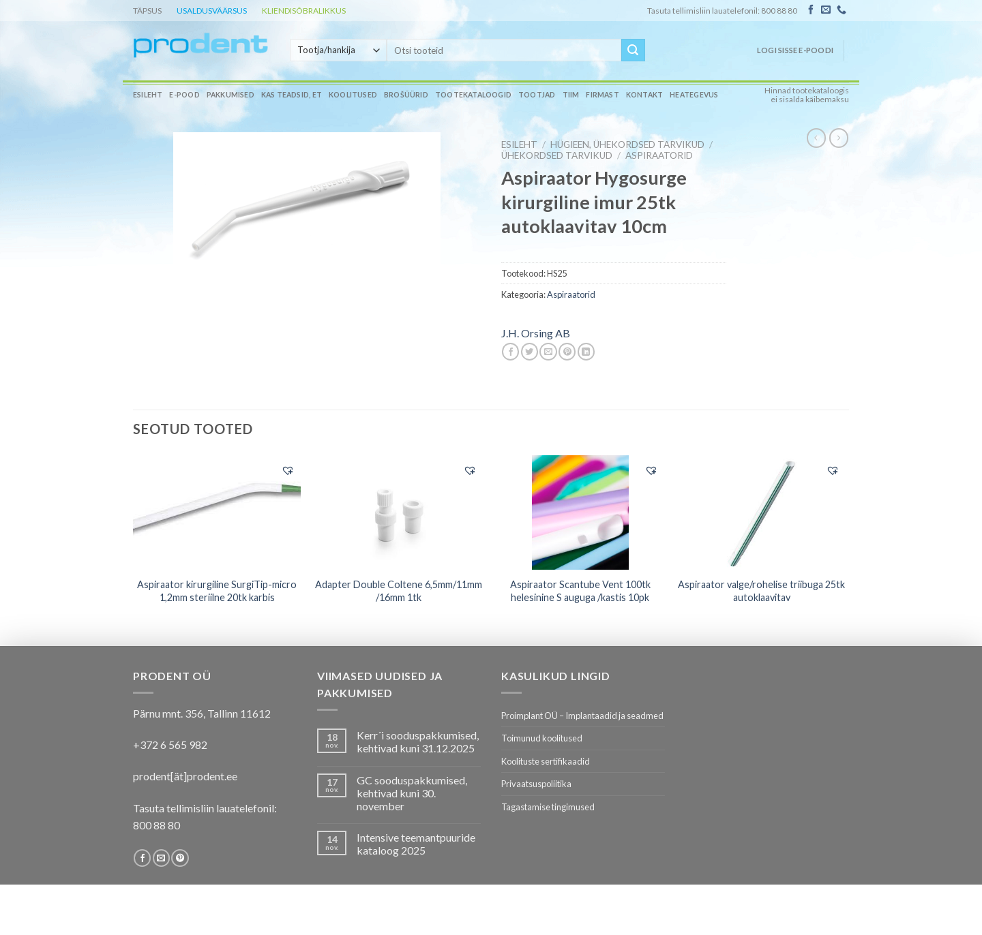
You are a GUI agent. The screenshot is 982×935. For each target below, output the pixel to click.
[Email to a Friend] (547, 352)
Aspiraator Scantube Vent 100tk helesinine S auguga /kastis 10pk (580, 591)
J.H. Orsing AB (535, 332)
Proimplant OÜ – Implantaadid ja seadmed (582, 715)
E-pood (184, 95)
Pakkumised (230, 95)
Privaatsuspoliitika (536, 783)
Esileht (147, 95)
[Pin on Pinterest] (567, 352)
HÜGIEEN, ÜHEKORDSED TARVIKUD (627, 144)
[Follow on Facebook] (811, 10)
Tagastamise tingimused (548, 806)
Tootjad (536, 95)
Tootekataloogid (473, 95)
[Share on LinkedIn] (586, 352)
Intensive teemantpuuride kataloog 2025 (416, 844)
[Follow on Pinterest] (179, 858)
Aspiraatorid (659, 155)
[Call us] (841, 10)
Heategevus (694, 95)
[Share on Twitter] (529, 352)
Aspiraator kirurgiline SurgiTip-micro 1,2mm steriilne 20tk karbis (217, 591)
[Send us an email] (826, 10)
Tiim (571, 95)
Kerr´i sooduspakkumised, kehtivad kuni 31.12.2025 (418, 741)
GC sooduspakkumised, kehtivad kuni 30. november (412, 792)
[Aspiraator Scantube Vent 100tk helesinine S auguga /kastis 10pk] (580, 512)
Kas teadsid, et (291, 95)
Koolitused (353, 95)
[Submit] (632, 50)
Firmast (602, 95)
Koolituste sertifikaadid (545, 761)
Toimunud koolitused (541, 738)
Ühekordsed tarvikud (556, 155)
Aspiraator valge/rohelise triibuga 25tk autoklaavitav (761, 591)
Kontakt (644, 95)
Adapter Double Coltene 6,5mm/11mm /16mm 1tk (398, 591)
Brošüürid (406, 95)
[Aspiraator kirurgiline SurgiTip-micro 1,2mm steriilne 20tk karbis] (217, 512)
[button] (288, 470)
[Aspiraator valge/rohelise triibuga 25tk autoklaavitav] (762, 512)
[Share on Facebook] (510, 352)
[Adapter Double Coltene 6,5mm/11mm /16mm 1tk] (398, 512)
